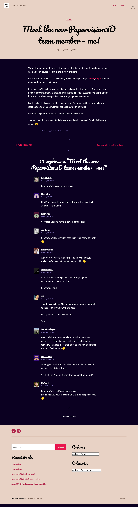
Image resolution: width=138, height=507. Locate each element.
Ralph (98, 81)
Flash (52, 134)
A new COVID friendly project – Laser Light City (29, 487)
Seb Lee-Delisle (20, 502)
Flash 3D (57, 134)
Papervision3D (64, 134)
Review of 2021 (17, 467)
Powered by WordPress (35, 502)
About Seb (121, 7)
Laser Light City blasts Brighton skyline (26, 482)
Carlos (91, 81)
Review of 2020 (17, 472)
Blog (114, 7)
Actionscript (47, 134)
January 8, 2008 (64, 53)
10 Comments (77, 53)
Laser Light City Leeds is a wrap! (23, 477)
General (69, 22)
